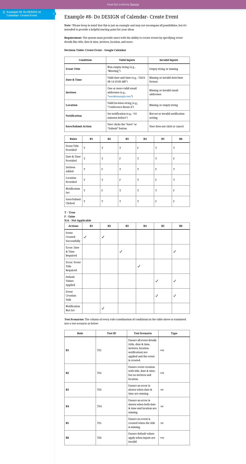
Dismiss (134, 4)
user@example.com (144, 96)
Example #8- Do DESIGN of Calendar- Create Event (24, 13)
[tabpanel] (150, 236)
